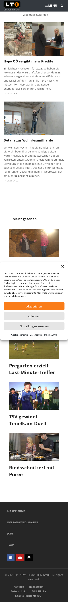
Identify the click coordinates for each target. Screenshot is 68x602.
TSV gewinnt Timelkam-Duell (27, 420)
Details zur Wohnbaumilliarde (28, 140)
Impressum (36, 586)
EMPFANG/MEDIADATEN (22, 522)
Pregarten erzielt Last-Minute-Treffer (32, 369)
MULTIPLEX (39, 591)
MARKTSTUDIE (16, 511)
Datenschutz (36, 334)
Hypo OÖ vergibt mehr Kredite (28, 61)
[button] (62, 266)
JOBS (10, 533)
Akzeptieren (34, 306)
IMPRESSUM (50, 334)
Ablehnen (34, 316)
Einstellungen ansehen (34, 326)
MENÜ (51, 6)
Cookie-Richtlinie (19, 334)
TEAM (10, 544)
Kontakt (19, 586)
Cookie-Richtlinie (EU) (28, 595)
